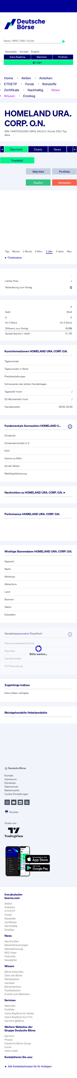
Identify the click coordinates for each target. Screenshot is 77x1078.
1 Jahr (49, 251)
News (55, 90)
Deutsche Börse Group (18, 1043)
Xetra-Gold (11, 1051)
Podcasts (10, 956)
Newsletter (11, 51)
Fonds (29, 84)
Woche (16, 251)
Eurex (8, 1047)
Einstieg (29, 96)
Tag (7, 251)
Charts (38, 149)
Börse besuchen (14, 972)
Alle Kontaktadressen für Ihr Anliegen (28, 1066)
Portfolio (63, 57)
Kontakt (24, 51)
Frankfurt (17, 160)
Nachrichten (12, 941)
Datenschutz (11, 786)
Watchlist (42, 57)
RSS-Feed (10, 952)
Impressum (11, 779)
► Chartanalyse (13, 257)
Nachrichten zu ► (35, 492)
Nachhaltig (35, 90)
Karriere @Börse (14, 1021)
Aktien (26, 78)
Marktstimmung (14, 949)
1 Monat (27, 251)
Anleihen (45, 78)
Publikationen (13, 990)
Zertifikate (11, 90)
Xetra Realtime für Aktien (19, 1013)
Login (37, 62)
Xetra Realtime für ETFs (18, 1017)
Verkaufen (64, 183)
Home (8, 78)
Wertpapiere (12, 979)
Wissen (9, 96)
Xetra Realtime (17, 57)
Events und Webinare (17, 994)
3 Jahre (60, 251)
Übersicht (16, 149)
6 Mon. (39, 251)
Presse (9, 1039)
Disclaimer (10, 782)
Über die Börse (13, 975)
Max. (69, 251)
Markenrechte (12, 790)
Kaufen (38, 183)
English (35, 51)
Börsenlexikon (13, 986)
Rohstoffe (49, 84)
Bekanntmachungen (16, 945)
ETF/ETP (10, 84)
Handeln (10, 983)
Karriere (9, 1036)
